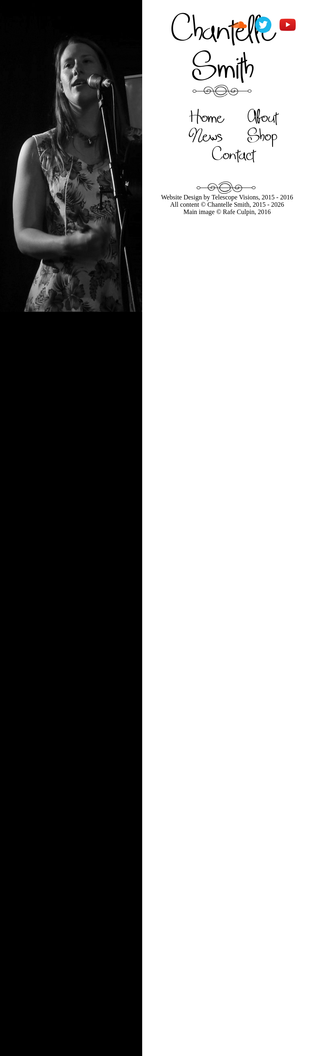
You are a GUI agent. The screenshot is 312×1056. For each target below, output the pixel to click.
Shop (262, 135)
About (262, 116)
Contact (233, 153)
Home (206, 116)
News (206, 135)
